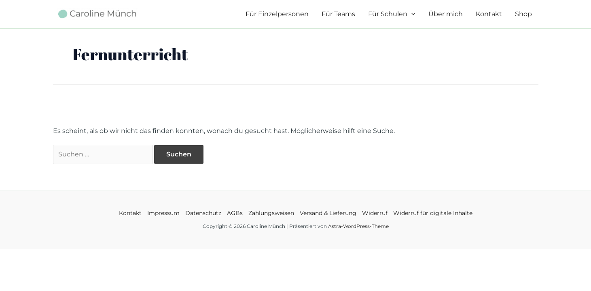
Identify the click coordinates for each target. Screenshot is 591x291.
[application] (411, 14)
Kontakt (489, 14)
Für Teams (338, 14)
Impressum (163, 213)
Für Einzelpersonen (277, 14)
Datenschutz (203, 213)
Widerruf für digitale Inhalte (432, 213)
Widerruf (375, 213)
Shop (523, 14)
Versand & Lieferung (328, 213)
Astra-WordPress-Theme (358, 226)
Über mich (445, 14)
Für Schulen (391, 14)
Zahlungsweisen (271, 213)
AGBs (235, 213)
